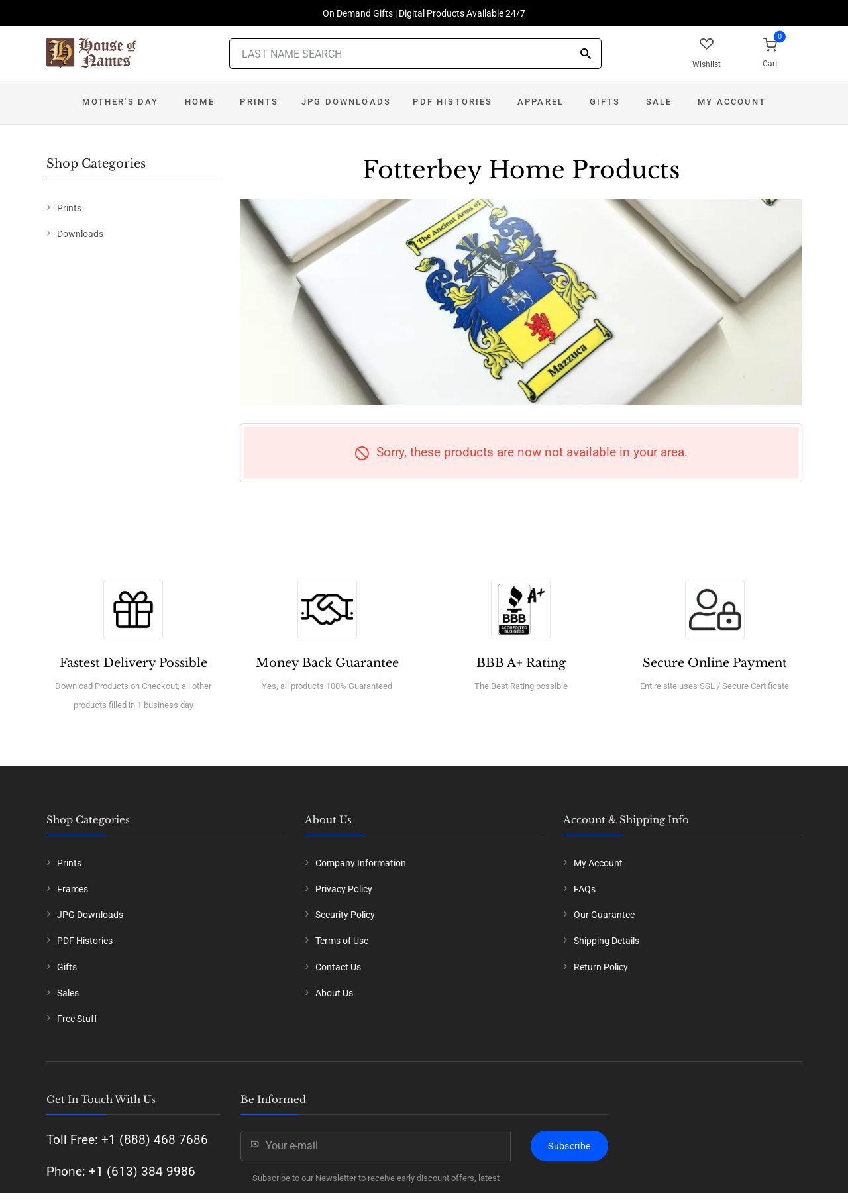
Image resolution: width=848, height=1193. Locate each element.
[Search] (585, 55)
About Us (334, 993)
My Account (732, 102)
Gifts (605, 102)
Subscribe (569, 1146)
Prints (259, 102)
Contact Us (338, 967)
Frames (72, 889)
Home (200, 102)
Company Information (360, 863)
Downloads (80, 234)
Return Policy (601, 967)
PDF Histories (452, 102)
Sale (659, 102)
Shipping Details (606, 940)
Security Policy (345, 914)
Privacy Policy (343, 889)
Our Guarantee (604, 914)
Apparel (540, 102)
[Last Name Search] (415, 53)
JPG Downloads (346, 102)
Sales (68, 993)
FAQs (585, 889)
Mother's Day (120, 102)
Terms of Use (341, 940)
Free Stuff (77, 1018)
